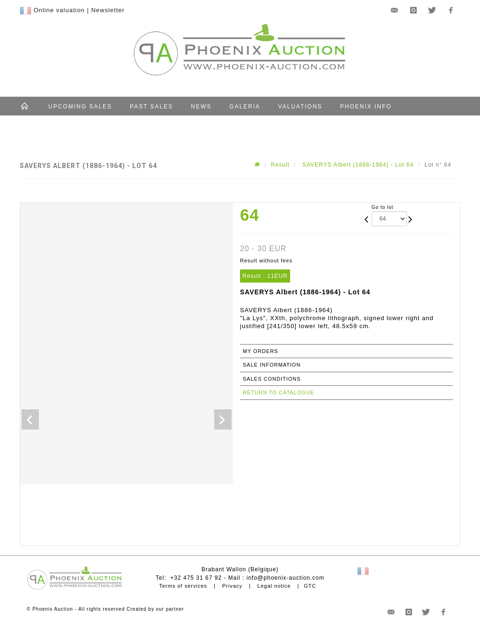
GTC (310, 586)
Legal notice (274, 586)
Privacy (232, 586)
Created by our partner (155, 609)
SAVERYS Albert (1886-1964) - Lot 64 (357, 164)
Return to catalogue (278, 392)
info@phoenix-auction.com (285, 578)
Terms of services (183, 586)
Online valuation (59, 10)
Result (280, 164)
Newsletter (107, 10)
